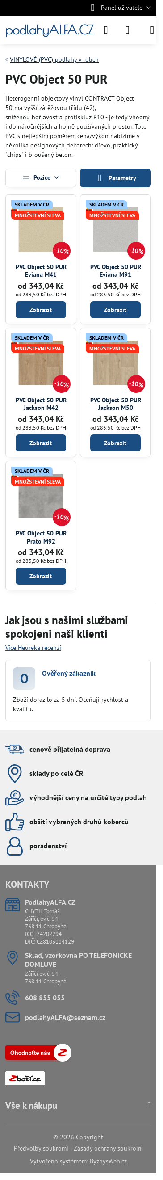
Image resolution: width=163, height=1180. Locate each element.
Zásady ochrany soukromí (108, 1148)
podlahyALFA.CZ (49, 30)
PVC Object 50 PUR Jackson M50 (115, 404)
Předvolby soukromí (41, 1148)
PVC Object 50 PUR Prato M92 (41, 537)
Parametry (115, 178)
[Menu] (152, 30)
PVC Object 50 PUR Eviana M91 (115, 271)
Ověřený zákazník (69, 673)
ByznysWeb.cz (108, 1161)
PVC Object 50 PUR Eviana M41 (41, 271)
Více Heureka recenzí (33, 648)
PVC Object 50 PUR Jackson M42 (41, 404)
